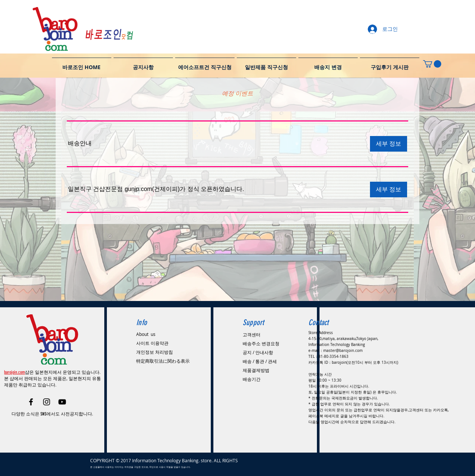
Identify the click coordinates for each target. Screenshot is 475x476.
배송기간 (252, 379)
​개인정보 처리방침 (154, 352)
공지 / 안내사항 (258, 352)
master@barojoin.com (343, 350)
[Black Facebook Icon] (31, 402)
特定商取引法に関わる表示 (163, 361)
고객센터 (252, 334)
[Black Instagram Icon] (46, 402)
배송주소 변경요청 (261, 343)
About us (145, 334)
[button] (80, 144)
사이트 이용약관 (152, 343)
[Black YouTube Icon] (62, 402)
